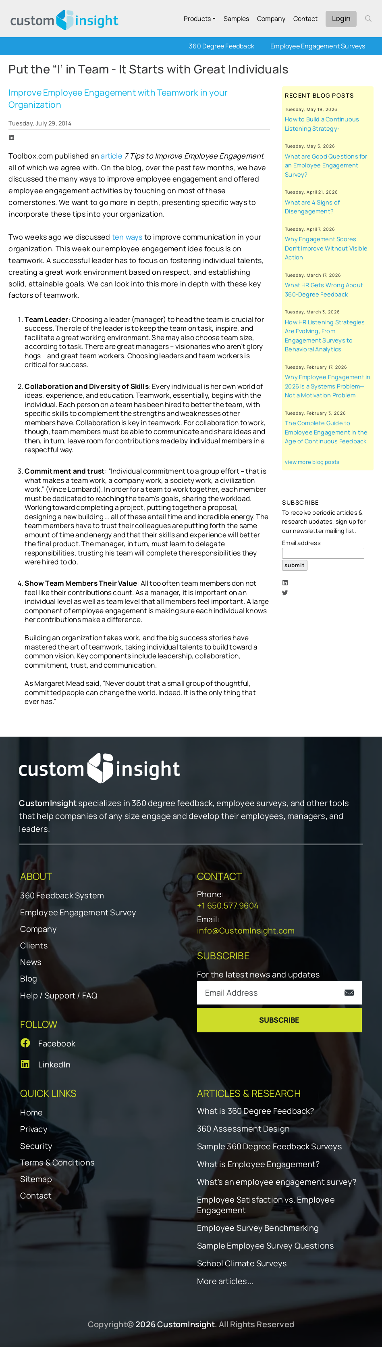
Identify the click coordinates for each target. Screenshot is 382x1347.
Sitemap (36, 1179)
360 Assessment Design (243, 1129)
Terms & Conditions (57, 1162)
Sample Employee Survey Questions (265, 1245)
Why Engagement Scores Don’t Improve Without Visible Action (326, 248)
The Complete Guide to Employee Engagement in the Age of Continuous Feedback (326, 432)
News (31, 961)
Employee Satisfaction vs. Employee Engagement (266, 1205)
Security (36, 1145)
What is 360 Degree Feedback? (255, 1111)
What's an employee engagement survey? (276, 1182)
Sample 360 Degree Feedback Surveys (269, 1146)
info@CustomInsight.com (246, 930)
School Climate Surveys (242, 1263)
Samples (236, 18)
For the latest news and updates (258, 974)
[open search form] (368, 18)
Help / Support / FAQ (58, 995)
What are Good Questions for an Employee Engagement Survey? (326, 165)
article (111, 156)
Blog (28, 978)
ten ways (127, 237)
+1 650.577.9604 (228, 905)
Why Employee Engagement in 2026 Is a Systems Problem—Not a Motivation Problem (327, 386)
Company (271, 18)
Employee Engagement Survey (78, 912)
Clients (34, 945)
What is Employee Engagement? (258, 1164)
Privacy (33, 1129)
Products (197, 18)
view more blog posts (312, 462)
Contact (305, 18)
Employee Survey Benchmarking (258, 1228)
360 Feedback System (62, 895)
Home (31, 1112)
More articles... (225, 1281)
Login (341, 18)
